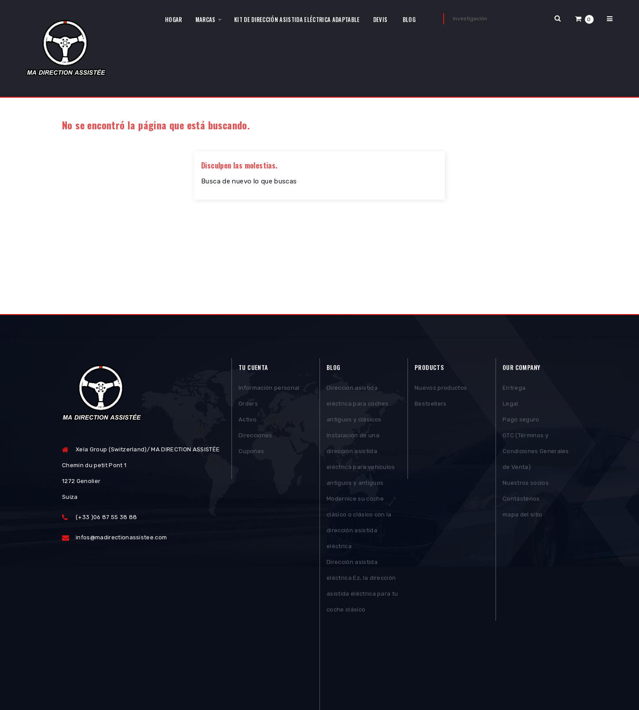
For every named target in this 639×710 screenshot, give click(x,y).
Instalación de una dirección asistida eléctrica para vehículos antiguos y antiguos (361, 460)
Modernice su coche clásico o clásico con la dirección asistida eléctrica (359, 523)
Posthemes (130, 677)
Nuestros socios (526, 483)
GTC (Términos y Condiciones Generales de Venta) (536, 452)
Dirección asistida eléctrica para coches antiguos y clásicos (358, 404)
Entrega (514, 388)
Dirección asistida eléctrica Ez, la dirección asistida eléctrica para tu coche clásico (362, 587)
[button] (584, 18)
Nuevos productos (441, 388)
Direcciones (255, 436)
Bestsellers (431, 404)
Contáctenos (521, 499)
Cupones (251, 452)
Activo (248, 420)
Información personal (269, 388)
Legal (510, 404)
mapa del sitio (523, 515)
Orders (248, 404)
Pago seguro (521, 420)
